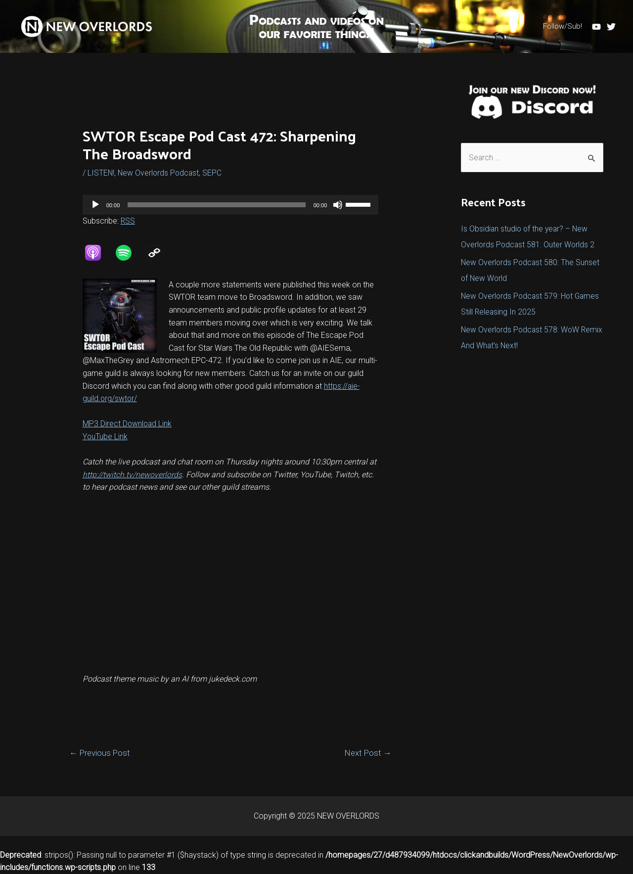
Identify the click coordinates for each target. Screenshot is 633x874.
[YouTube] (596, 26)
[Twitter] (611, 26)
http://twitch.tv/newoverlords (132, 474)
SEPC (214, 173)
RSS (128, 221)
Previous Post (101, 753)
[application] (231, 205)
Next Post (367, 753)
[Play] (95, 205)
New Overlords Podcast (159, 173)
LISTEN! (101, 173)
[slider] (216, 204)
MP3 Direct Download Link (128, 423)
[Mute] (338, 205)
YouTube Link (105, 436)
